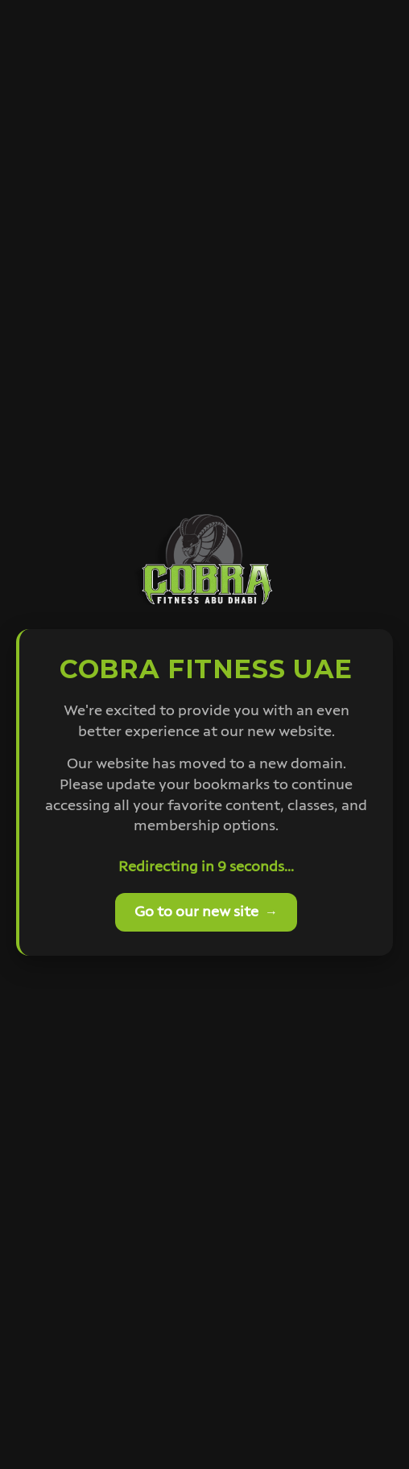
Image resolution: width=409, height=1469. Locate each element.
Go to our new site (206, 912)
